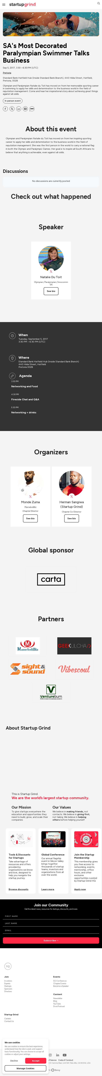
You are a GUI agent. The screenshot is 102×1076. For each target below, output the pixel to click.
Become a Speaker (61, 986)
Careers (7, 1018)
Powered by (51, 1070)
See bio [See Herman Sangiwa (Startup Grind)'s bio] (71, 518)
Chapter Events (59, 983)
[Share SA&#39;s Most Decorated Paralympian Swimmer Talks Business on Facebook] (5, 108)
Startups (7, 986)
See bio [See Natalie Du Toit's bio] (51, 291)
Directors (8, 991)
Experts (7, 983)
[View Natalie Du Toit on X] (51, 271)
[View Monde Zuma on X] (30, 496)
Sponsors (8, 989)
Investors (8, 981)
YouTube (57, 1004)
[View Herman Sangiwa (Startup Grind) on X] (71, 496)
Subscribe (50, 940)
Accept (35, 1060)
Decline (14, 1060)
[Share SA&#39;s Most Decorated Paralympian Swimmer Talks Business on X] (12, 108)
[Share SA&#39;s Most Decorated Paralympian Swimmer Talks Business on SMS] (32, 108)
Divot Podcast (59, 1006)
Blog (55, 1001)
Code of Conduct (65, 1060)
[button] (99, 3)
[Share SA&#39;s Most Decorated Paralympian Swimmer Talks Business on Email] (25, 108)
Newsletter (57, 998)
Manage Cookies (25, 1068)
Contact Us (9, 1021)
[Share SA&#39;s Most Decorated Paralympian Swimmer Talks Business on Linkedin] (18, 108)
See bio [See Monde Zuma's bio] (30, 518)
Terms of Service (49, 1060)
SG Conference (59, 981)
